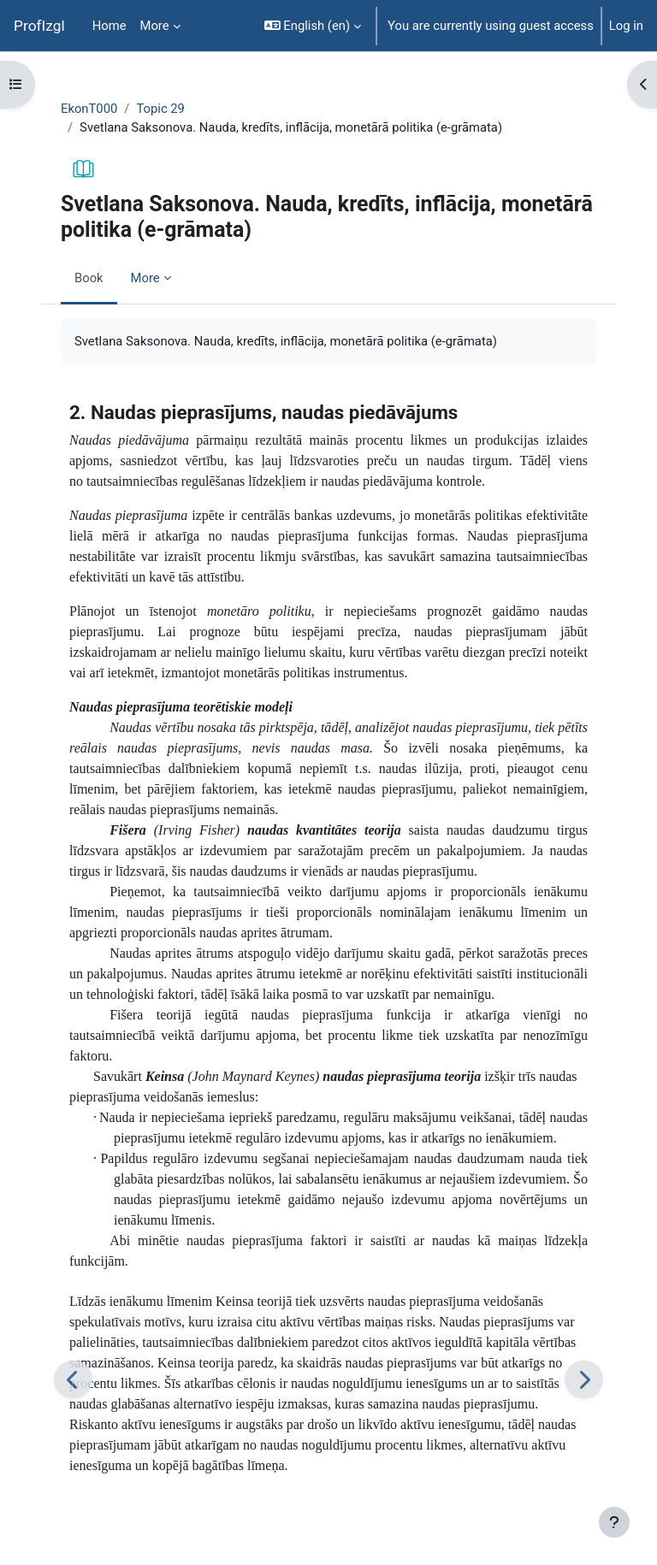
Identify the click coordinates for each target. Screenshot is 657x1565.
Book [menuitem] (89, 278)
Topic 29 (160, 108)
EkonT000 (89, 108)
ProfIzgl (39, 25)
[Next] (584, 1379)
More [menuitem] (154, 25)
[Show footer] (614, 1522)
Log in (626, 25)
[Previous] (73, 1379)
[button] (312, 25)
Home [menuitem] (109, 25)
